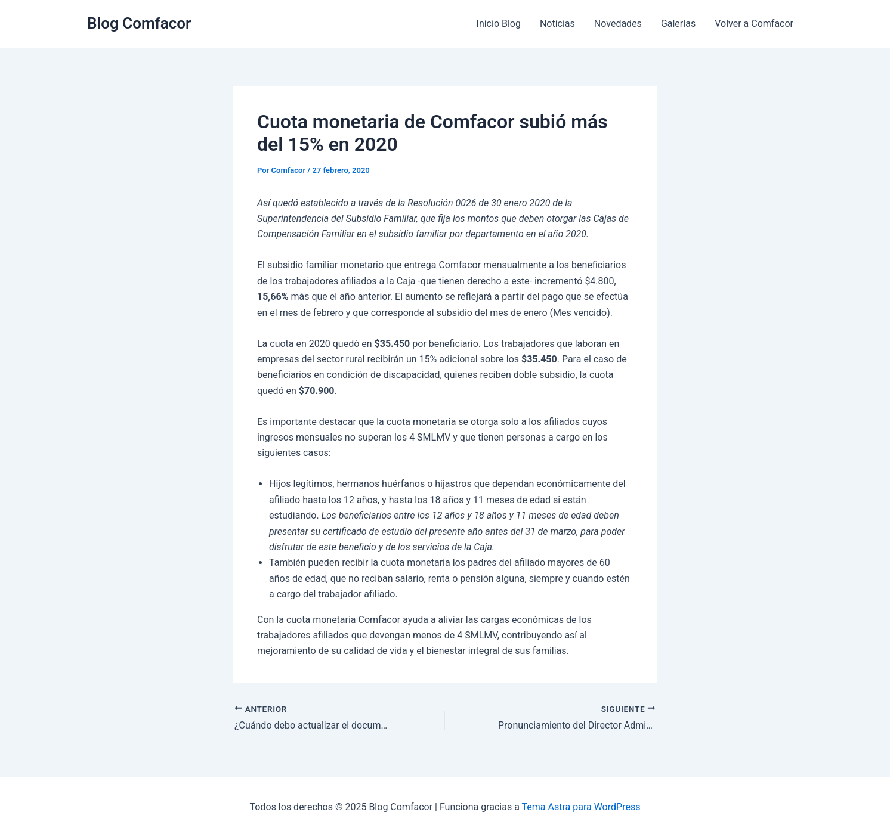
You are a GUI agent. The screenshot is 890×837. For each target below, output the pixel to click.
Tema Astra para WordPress (581, 807)
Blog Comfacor (139, 23)
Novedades (618, 23)
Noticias (557, 23)
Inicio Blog (499, 23)
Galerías (678, 23)
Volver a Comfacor (754, 23)
